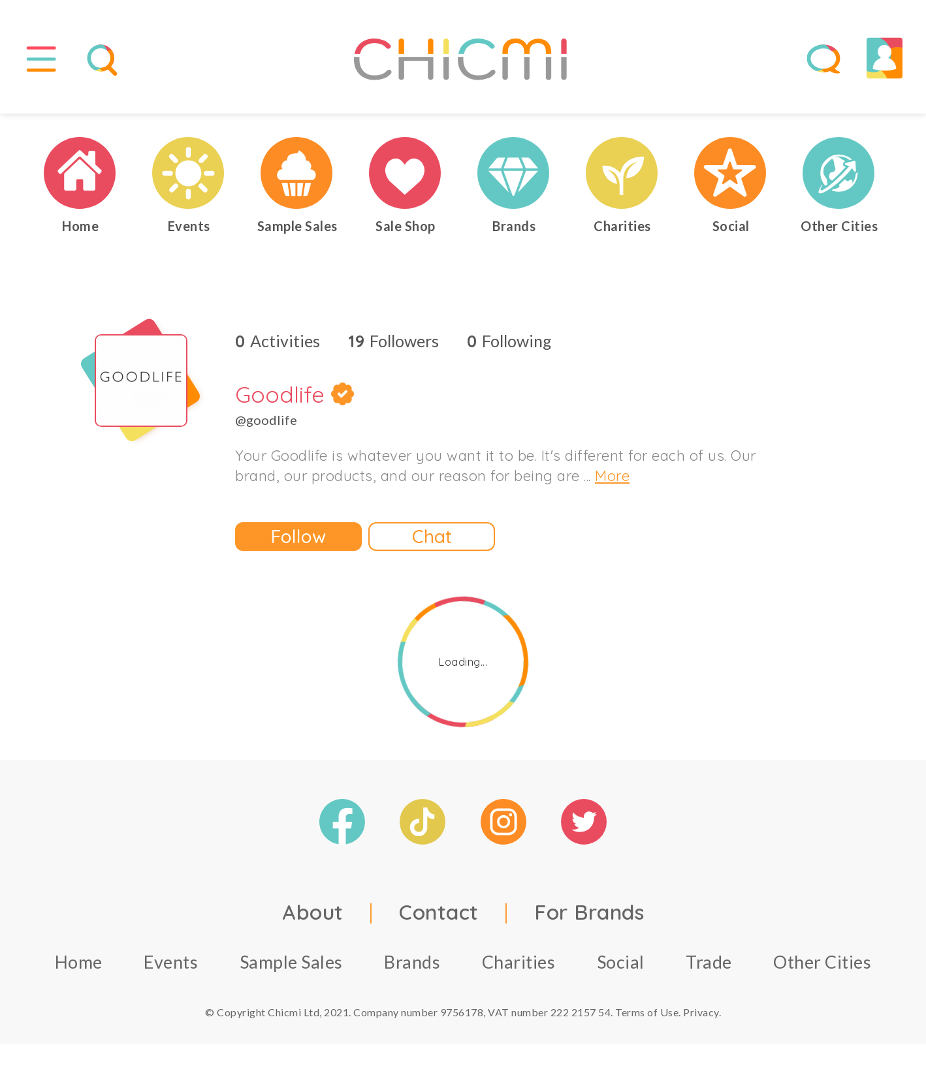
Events (171, 964)
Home (79, 964)
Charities (519, 964)
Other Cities (822, 964)
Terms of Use (647, 1014)
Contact (439, 914)
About (312, 914)
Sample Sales (291, 964)
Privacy (701, 1014)
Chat (432, 538)
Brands (412, 964)
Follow (298, 538)
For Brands (589, 914)
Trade (709, 964)
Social (621, 964)
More (612, 478)
